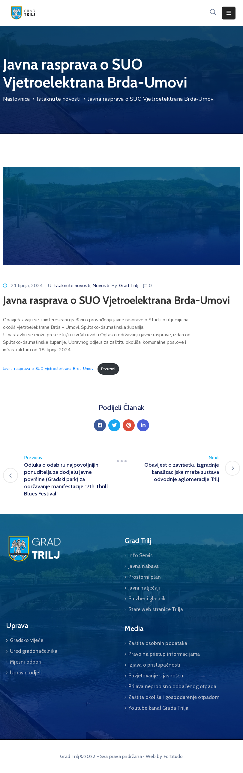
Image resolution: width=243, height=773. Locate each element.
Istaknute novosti (58, 99)
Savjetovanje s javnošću (155, 676)
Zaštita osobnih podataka (157, 643)
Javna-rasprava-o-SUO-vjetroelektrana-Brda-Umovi (48, 369)
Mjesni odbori (25, 662)
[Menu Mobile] (229, 13)
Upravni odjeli (26, 673)
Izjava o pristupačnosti (154, 665)
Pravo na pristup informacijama (164, 654)
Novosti (100, 285)
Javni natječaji (144, 588)
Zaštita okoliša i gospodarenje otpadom (173, 697)
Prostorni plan (144, 577)
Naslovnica (16, 99)
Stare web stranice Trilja (155, 609)
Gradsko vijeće (26, 640)
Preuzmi (108, 369)
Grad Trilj (128, 285)
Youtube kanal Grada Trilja (158, 708)
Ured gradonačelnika (33, 651)
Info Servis (140, 555)
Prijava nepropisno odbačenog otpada (172, 686)
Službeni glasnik (146, 599)
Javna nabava (143, 566)
